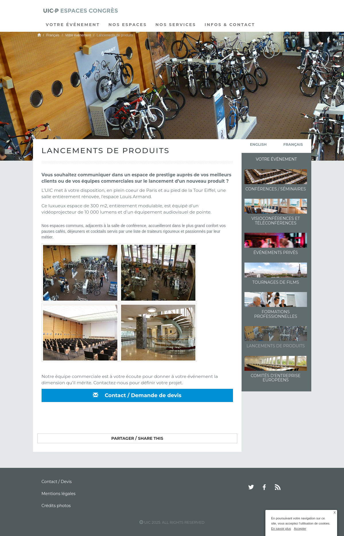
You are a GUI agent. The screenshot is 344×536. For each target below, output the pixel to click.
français (293, 144)
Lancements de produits (275, 345)
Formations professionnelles (275, 314)
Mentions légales (59, 493)
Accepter (300, 528)
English (258, 144)
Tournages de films (275, 282)
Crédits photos (56, 505)
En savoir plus (281, 528)
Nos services (176, 24)
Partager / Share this (137, 438)
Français (52, 35)
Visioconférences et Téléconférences (275, 220)
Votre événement (73, 24)
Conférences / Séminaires (275, 189)
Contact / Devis (57, 481)
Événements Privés (275, 252)
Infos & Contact (230, 24)
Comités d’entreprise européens (275, 378)
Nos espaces (127, 24)
